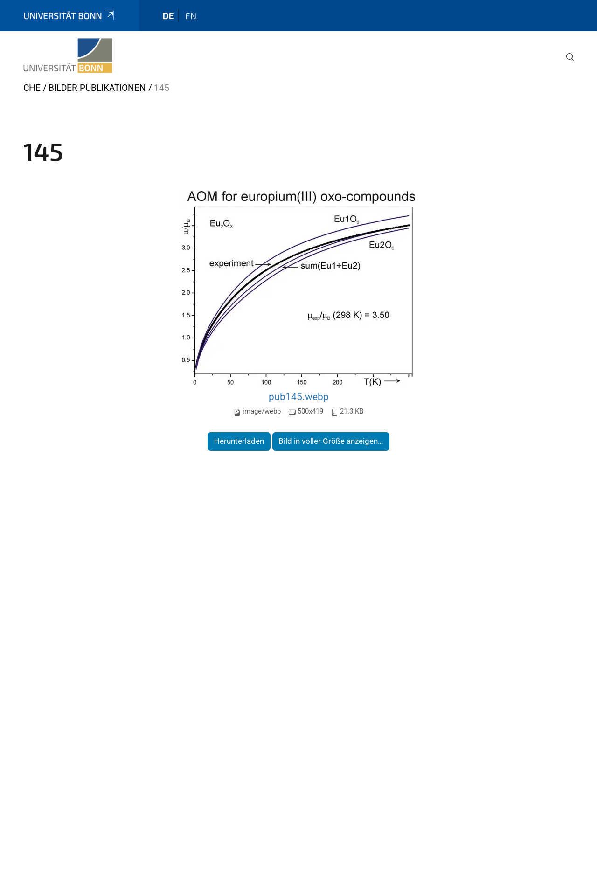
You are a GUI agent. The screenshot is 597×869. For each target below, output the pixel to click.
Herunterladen (239, 441)
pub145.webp (299, 396)
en (190, 15)
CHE (32, 88)
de (168, 15)
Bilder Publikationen (97, 88)
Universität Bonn (69, 15)
